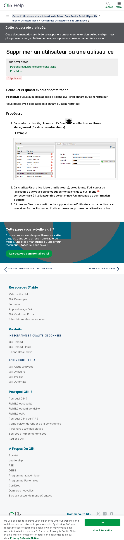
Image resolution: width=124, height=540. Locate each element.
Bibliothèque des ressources (27, 319)
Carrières (14, 485)
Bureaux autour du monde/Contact (30, 495)
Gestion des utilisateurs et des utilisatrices (64, 20)
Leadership (16, 460)
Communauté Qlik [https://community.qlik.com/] (79, 514)
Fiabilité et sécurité (20, 403)
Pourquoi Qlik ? (18, 398)
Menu (119, 6)
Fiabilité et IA (17, 413)
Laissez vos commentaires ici (29, 253)
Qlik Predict (16, 376)
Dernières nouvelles (21, 490)
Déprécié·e (14, 78)
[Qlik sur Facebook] (111, 514)
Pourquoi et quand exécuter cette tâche (33, 66)
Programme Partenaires (23, 480)
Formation (15, 304)
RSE (11, 465)
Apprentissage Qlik (20, 309)
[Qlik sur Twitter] (98, 514)
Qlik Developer (18, 299)
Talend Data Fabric (20, 351)
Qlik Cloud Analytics (21, 366)
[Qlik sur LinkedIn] (105, 514)
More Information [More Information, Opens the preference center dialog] (102, 530)
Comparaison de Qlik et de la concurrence (35, 423)
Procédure (16, 71)
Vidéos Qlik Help (19, 294)
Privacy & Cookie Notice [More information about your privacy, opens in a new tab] (24, 538)
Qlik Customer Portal (21, 314)
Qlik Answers (17, 371)
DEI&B (12, 470)
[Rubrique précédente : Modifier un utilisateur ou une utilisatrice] (32, 269)
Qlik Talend (16, 341)
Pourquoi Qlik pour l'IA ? (23, 418)
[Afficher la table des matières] (7, 16)
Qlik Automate (17, 381)
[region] (62, 527)
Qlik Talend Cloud (20, 346)
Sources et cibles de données (27, 433)
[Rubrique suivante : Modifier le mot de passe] (92, 269)
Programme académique (24, 475)
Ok (102, 522)
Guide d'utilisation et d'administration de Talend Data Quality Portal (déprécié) (54, 16)
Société (13, 455)
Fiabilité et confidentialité (24, 408)
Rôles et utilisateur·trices (25, 20)
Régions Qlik (16, 438)
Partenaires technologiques (26, 428)
